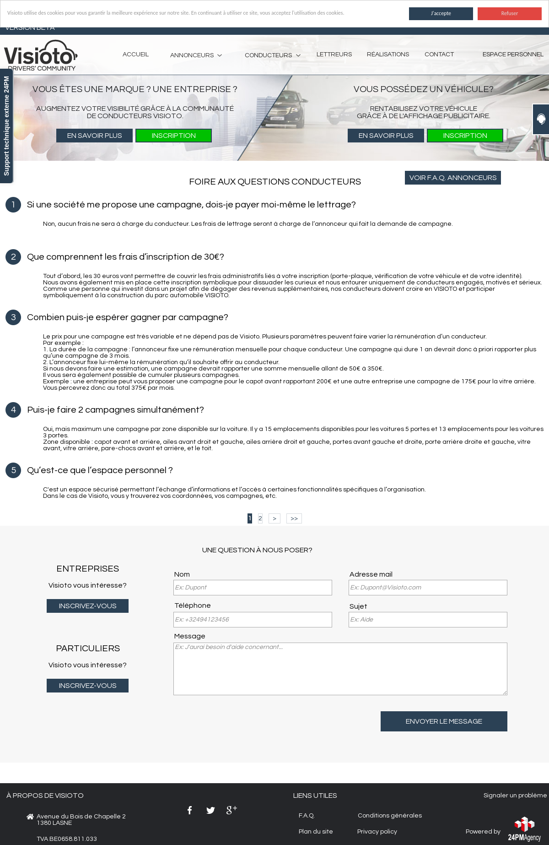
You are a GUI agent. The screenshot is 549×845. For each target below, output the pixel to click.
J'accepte (441, 13)
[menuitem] (192, 55)
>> (294, 518)
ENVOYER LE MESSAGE (444, 721)
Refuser (509, 13)
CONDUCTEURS (268, 55)
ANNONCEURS (192, 55)
